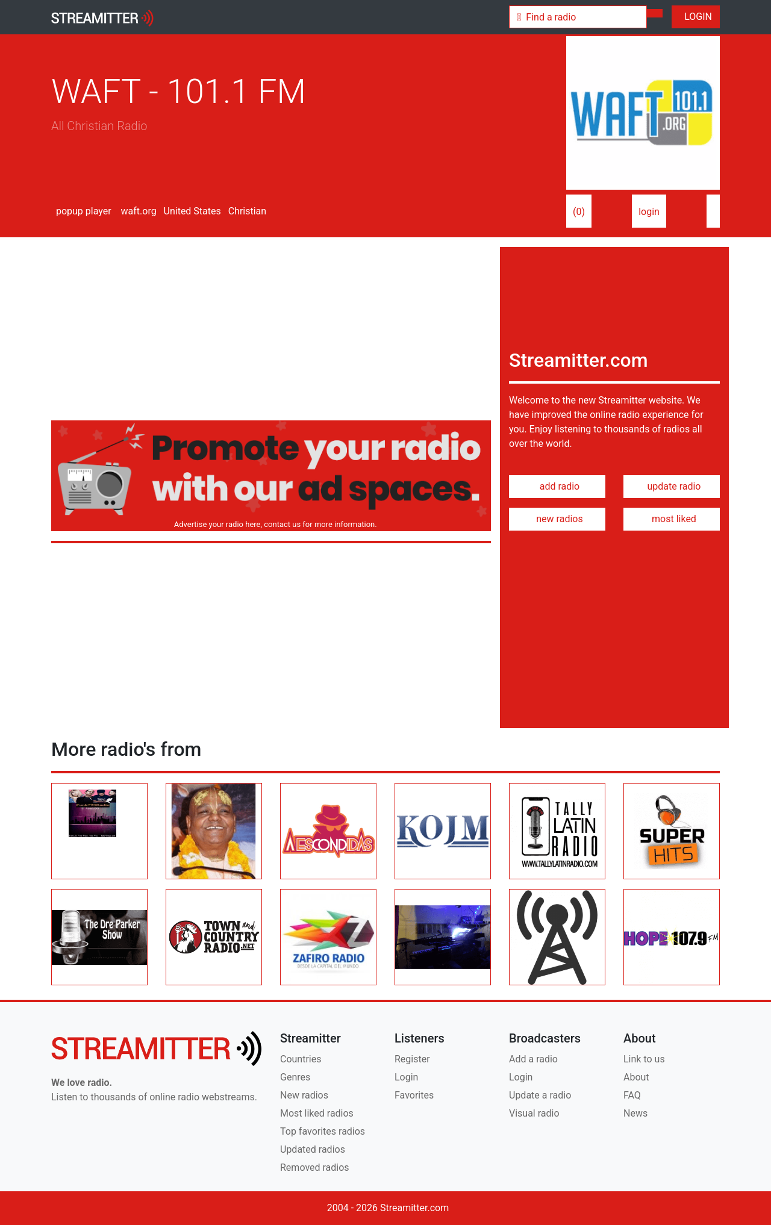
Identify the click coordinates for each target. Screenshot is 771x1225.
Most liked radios (317, 1113)
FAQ (632, 1095)
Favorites (414, 1095)
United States (191, 211)
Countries (300, 1059)
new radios (556, 519)
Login (406, 1077)
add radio (557, 486)
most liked (671, 519)
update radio (671, 486)
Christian (246, 211)
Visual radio (534, 1113)
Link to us (644, 1059)
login (649, 211)
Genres (295, 1077)
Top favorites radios (322, 1131)
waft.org (138, 211)
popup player (81, 211)
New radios (304, 1095)
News (635, 1113)
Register (412, 1059)
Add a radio (533, 1059)
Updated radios (312, 1149)
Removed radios (314, 1167)
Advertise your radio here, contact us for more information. (273, 524)
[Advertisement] (271, 331)
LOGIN (695, 16)
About (636, 1077)
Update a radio (540, 1095)
